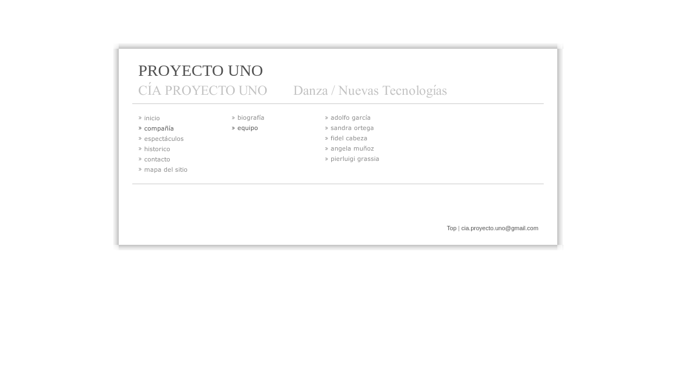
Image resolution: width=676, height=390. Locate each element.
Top (451, 228)
